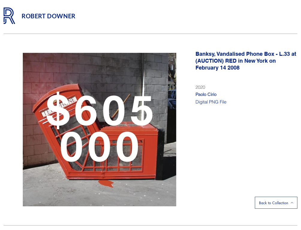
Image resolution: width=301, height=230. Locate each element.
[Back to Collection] (276, 203)
